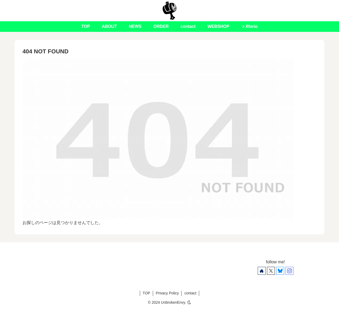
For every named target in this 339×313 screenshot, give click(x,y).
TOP (146, 293)
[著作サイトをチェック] (262, 271)
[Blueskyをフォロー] (280, 271)
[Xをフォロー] (271, 271)
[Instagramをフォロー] (289, 271)
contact (190, 293)
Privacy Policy (167, 293)
